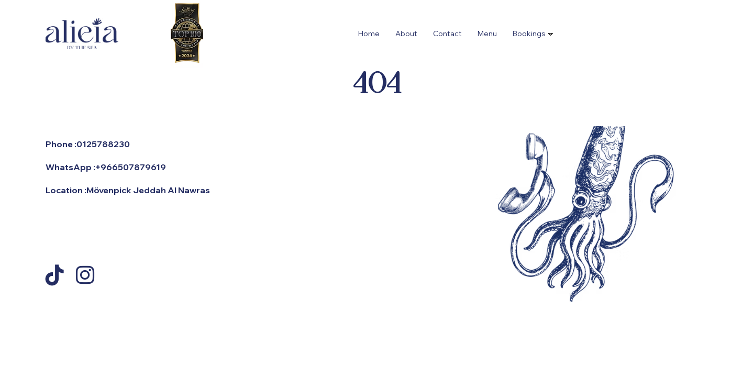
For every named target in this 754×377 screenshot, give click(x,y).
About (406, 33)
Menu (487, 33)
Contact (447, 33)
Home (369, 33)
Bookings (529, 33)
